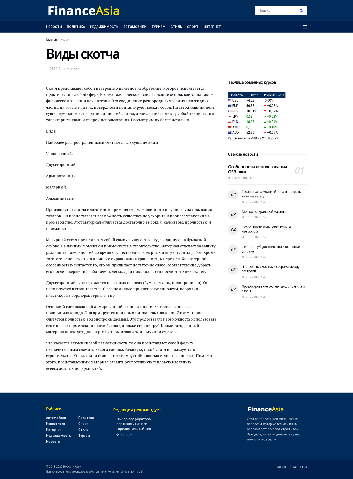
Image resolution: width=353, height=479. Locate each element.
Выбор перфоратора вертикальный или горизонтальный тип (134, 424)
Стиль (176, 27)
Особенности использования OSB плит (257, 169)
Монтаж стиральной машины (264, 211)
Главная (51, 39)
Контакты (300, 466)
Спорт (192, 27)
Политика (76, 27)
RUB (254, 138)
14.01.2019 (53, 68)
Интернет (212, 27)
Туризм (159, 27)
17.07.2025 (124, 434)
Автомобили (135, 27)
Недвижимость (104, 27)
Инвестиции (55, 424)
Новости (54, 27)
